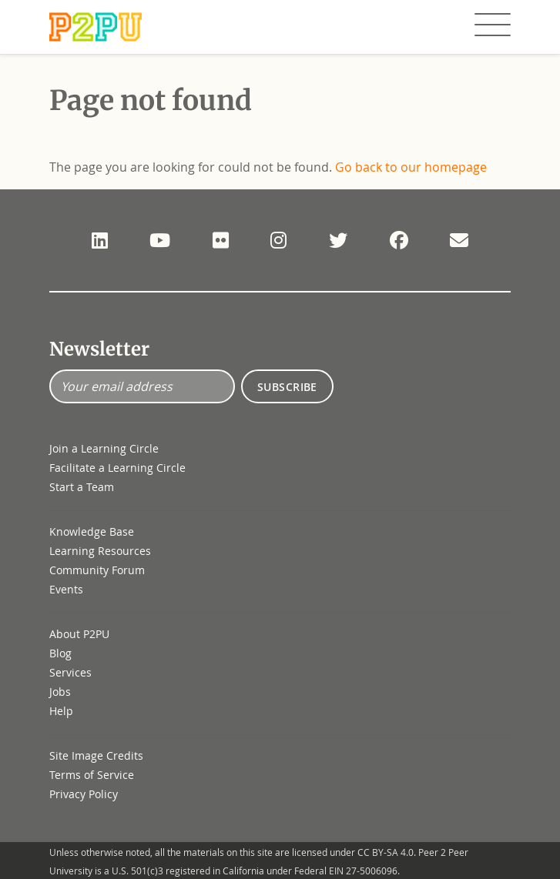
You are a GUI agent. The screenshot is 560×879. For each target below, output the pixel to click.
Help (61, 711)
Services (70, 672)
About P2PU (79, 634)
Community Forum (97, 570)
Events (66, 589)
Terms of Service (91, 774)
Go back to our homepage (411, 167)
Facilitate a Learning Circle (117, 467)
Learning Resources (100, 550)
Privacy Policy (83, 794)
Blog (60, 653)
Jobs (60, 691)
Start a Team (81, 487)
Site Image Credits (96, 755)
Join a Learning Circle (104, 448)
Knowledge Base (91, 531)
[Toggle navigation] (492, 25)
